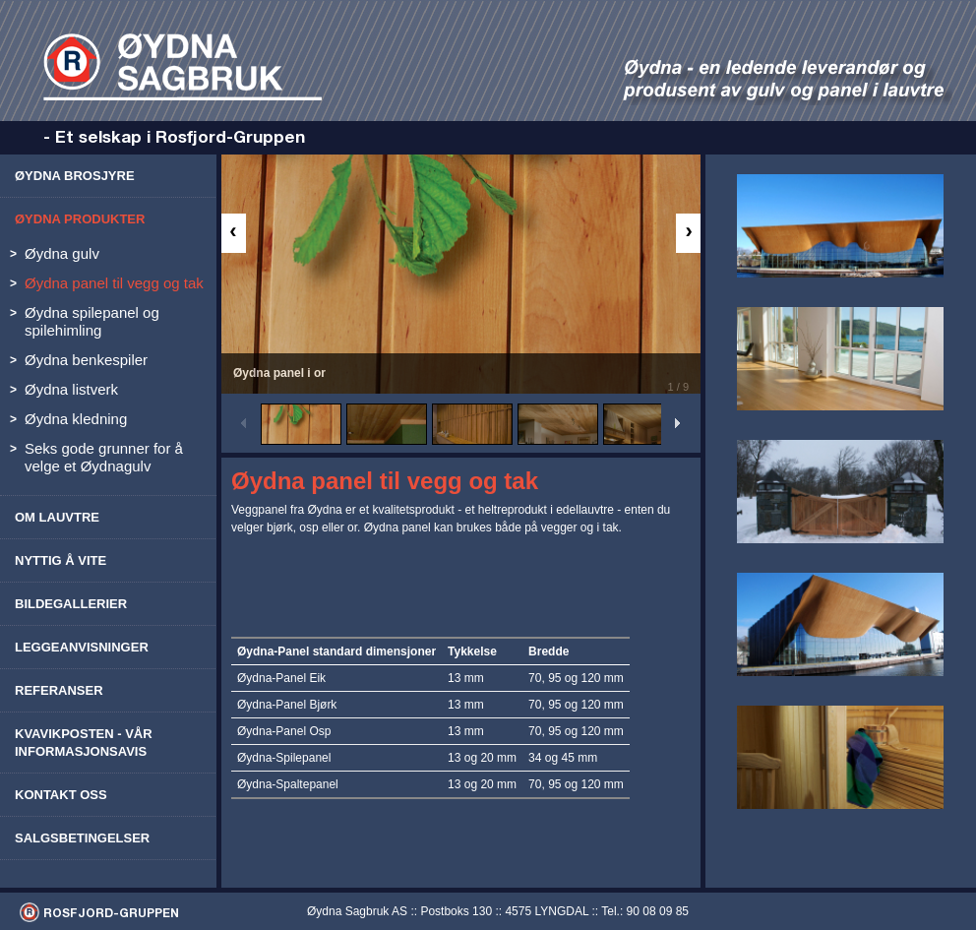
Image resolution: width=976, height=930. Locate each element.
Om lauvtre (57, 517)
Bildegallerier (71, 603)
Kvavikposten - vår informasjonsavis (83, 742)
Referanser (59, 690)
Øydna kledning (76, 418)
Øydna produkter (80, 219)
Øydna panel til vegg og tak (114, 283)
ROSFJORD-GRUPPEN (111, 912)
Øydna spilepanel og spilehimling (92, 321)
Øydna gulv (62, 253)
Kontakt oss (61, 794)
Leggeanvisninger (82, 647)
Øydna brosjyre (75, 175)
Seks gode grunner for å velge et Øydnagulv (104, 457)
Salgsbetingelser (82, 838)
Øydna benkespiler (86, 359)
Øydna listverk (71, 389)
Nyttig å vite (60, 560)
